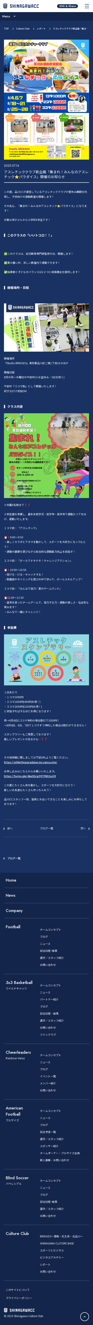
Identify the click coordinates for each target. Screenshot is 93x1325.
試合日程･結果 (48, 950)
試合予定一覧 (48, 1132)
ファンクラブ (48, 1034)
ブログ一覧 (14, 858)
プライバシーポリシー (19, 1298)
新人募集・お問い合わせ (54, 1160)
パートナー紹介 (49, 999)
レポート (41, 28)
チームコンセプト (50, 929)
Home (11, 880)
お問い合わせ (48, 964)
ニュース (45, 943)
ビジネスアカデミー (52, 1257)
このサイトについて (18, 1290)
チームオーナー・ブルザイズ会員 (60, 1153)
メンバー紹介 (48, 1083)
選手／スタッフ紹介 (52, 957)
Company (14, 910)
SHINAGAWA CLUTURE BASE (57, 1243)
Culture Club (23, 28)
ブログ (44, 936)
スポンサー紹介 (49, 1146)
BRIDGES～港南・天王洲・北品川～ (61, 1236)
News (10, 895)
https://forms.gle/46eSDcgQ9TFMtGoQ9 (30, 776)
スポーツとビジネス (52, 1250)
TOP (6, 28)
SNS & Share (67, 6)
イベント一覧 (48, 1076)
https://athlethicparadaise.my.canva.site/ (30, 762)
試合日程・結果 (49, 1013)
